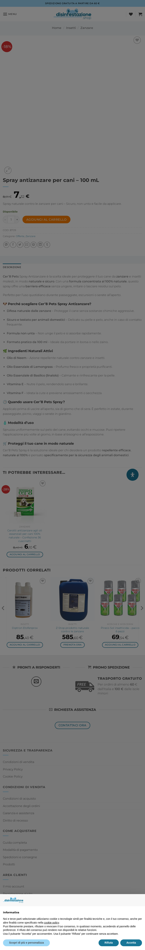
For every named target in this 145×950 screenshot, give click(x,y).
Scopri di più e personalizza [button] (26, 942)
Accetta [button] (131, 942)
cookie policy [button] (51, 922)
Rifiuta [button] (109, 942)
